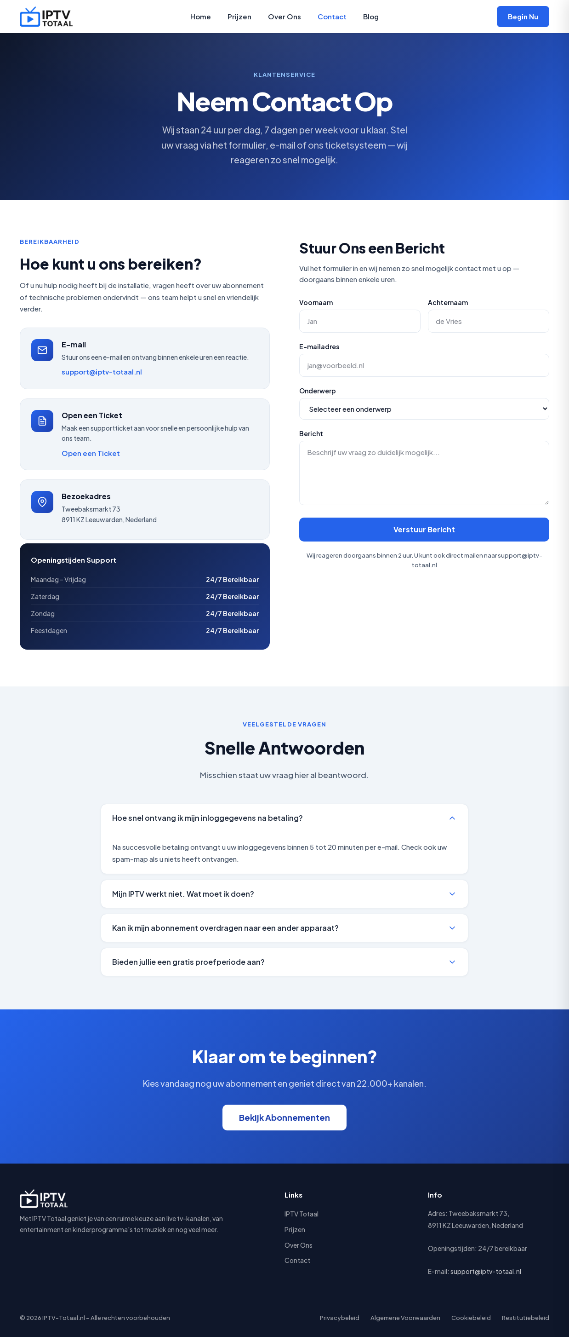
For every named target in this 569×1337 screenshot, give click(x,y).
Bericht (311, 433)
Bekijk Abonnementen (284, 1117)
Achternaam (448, 302)
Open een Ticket (91, 453)
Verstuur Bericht (424, 529)
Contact (332, 16)
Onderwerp (317, 390)
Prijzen (239, 16)
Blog (371, 16)
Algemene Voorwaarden (405, 1317)
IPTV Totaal (301, 1214)
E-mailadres (319, 346)
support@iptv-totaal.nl (102, 371)
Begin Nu (523, 16)
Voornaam (316, 302)
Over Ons (284, 16)
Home (200, 16)
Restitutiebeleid (525, 1317)
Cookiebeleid (471, 1317)
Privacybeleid (339, 1317)
